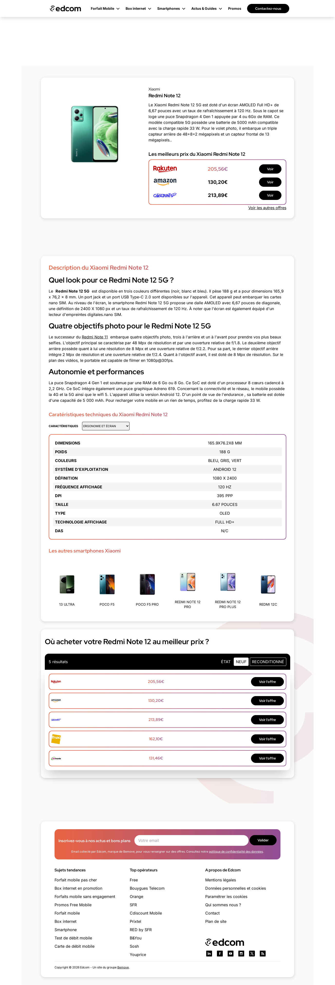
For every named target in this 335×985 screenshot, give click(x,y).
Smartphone (66, 929)
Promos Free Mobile (73, 904)
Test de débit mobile (73, 938)
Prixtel (135, 921)
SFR (133, 904)
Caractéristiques (63, 426)
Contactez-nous (268, 8)
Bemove (123, 967)
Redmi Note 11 (95, 337)
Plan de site (215, 921)
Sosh (134, 946)
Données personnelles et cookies (235, 888)
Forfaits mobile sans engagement (85, 896)
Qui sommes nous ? (223, 904)
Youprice (138, 954)
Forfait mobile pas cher (76, 879)
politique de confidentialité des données (236, 851)
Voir (270, 169)
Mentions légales (220, 879)
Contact (212, 913)
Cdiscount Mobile (146, 913)
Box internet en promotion (78, 888)
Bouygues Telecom (147, 888)
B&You (135, 938)
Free (134, 879)
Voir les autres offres (267, 207)
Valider (263, 840)
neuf (241, 661)
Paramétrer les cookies (226, 896)
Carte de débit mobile (74, 946)
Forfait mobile (67, 913)
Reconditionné (268, 661)
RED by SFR (141, 929)
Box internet (65, 921)
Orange (136, 896)
